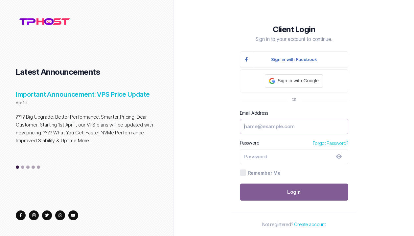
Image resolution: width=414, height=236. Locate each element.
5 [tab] (38, 167)
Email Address (254, 113)
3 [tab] (28, 167)
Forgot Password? (330, 143)
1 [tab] (17, 167)
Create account (310, 224)
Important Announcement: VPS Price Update (83, 94)
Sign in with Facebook (278, 60)
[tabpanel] (87, 121)
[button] (294, 81)
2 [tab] (22, 167)
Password (250, 143)
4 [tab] (33, 167)
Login (294, 192)
